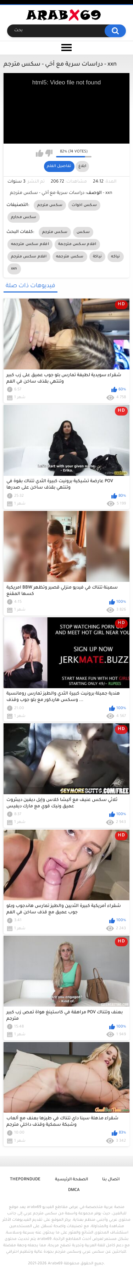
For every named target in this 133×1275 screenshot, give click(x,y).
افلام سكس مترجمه (30, 244)
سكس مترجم (50, 205)
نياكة (97, 257)
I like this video (39, 153)
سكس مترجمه (70, 257)
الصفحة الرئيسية (71, 1179)
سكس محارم (24, 217)
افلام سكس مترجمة (77, 244)
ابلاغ (82, 166)
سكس (83, 232)
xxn (14, 269)
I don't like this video (48, 153)
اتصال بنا (111, 1179)
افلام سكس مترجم (29, 257)
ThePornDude (25, 1179)
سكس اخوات (84, 205)
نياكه (115, 257)
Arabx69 (55, 1264)
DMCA (73, 1190)
